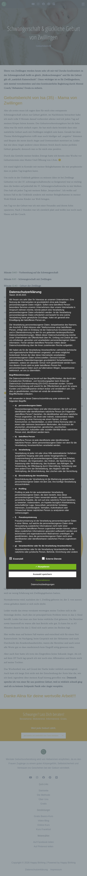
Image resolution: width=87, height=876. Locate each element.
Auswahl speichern (42, 574)
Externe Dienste (52, 558)
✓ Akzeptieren (42, 567)
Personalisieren (43, 580)
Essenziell (16, 558)
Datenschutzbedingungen (42, 584)
